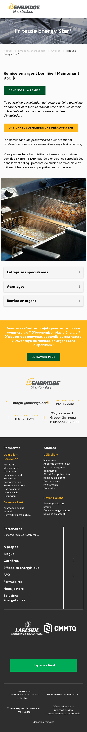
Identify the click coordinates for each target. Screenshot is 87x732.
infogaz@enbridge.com (27, 403)
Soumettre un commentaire (63, 694)
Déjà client (51, 455)
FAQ (7, 575)
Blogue (9, 554)
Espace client (43, 665)
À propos (11, 547)
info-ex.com (68, 402)
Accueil (8, 51)
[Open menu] (79, 8)
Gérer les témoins (43, 722)
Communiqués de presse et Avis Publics (23, 710)
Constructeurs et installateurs (21, 535)
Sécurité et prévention (57, 474)
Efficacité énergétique (31, 51)
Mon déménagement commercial (55, 469)
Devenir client (13, 502)
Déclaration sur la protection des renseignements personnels (63, 710)
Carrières (11, 561)
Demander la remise (25, 90)
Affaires (55, 51)
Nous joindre (14, 588)
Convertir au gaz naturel (17, 515)
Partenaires (13, 529)
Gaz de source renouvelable (12, 490)
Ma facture (10, 464)
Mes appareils (11, 468)
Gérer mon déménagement (13, 473)
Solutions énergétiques (14, 597)
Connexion (10, 496)
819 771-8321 (27, 417)
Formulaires (13, 582)
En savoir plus (43, 357)
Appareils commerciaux (57, 463)
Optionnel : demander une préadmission (41, 127)
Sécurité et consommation (12, 480)
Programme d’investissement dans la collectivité (24, 694)
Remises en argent (14, 485)
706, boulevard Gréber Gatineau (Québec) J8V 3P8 (64, 417)
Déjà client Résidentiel (11, 457)
